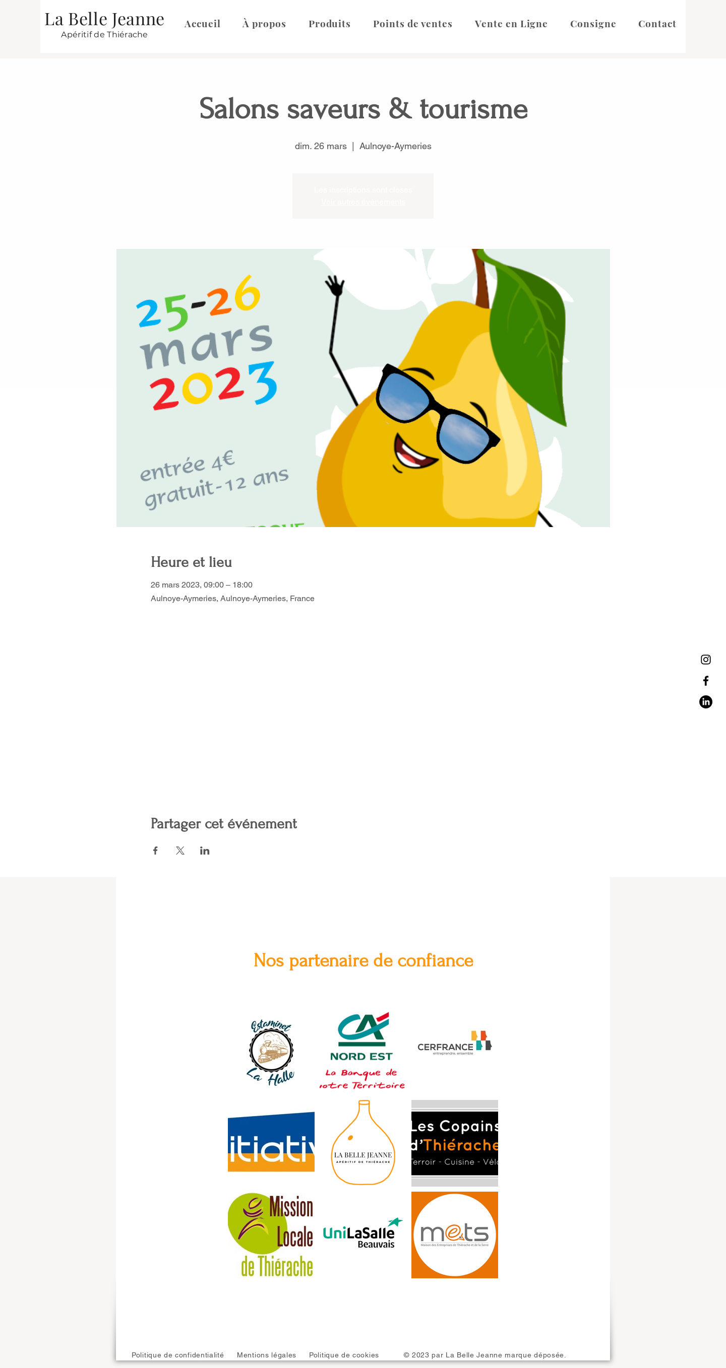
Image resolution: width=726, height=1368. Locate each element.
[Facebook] (705, 680)
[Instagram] (705, 659)
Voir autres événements (363, 202)
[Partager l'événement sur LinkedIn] (205, 850)
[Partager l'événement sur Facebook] (155, 850)
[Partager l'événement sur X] (180, 850)
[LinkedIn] (705, 701)
